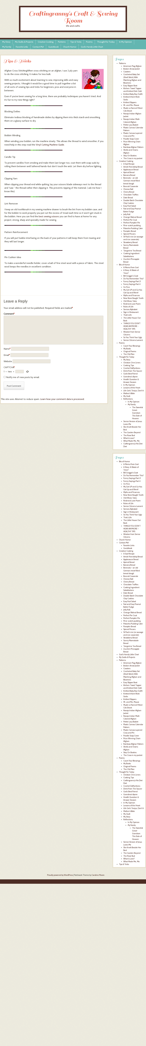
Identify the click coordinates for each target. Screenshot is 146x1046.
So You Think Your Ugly (132, 337)
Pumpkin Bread (129, 231)
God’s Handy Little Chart (92, 46)
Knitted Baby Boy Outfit (132, 94)
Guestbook (53, 46)
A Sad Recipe (128, 164)
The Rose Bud (129, 435)
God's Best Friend (130, 374)
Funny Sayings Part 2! (132, 281)
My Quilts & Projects (24, 42)
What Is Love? (129, 438)
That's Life (127, 315)
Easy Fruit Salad (129, 206)
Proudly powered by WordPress (60, 875)
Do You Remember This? (133, 279)
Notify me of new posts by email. (23, 377)
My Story (6, 42)
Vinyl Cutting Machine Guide (50, 144)
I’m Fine (126, 484)
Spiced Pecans (129, 234)
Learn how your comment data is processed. (62, 399)
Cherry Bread (128, 192)
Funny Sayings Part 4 (131, 284)
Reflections (128, 399)
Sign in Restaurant (131, 312)
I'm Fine (126, 287)
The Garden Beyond (131, 432)
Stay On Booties (130, 156)
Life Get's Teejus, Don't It (133, 391)
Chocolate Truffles (130, 195)
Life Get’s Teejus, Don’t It (133, 808)
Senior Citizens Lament (133, 340)
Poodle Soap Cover (131, 139)
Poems (89, 42)
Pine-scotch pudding (132, 225)
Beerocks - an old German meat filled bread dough (131, 181)
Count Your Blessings (131, 346)
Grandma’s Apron (130, 794)
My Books (127, 349)
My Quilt (126, 396)
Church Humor (69, 46)
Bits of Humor (124, 265)
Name (7, 348)
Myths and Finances (131, 295)
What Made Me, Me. (131, 441)
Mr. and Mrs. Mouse (131, 105)
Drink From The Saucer (132, 371)
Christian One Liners (131, 363)
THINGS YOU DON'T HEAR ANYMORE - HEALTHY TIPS (131, 326)
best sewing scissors (49, 216)
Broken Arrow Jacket (131, 69)
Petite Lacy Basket (130, 125)
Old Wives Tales (130, 301)
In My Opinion (125, 42)
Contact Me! (38, 46)
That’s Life (127, 517)
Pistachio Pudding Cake (133, 228)
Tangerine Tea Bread (132, 251)
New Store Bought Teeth (133, 298)
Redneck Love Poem (132, 304)
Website (8, 361)
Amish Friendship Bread (133, 167)
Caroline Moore (98, 875)
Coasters (126, 72)
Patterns (62, 42)
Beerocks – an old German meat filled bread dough (131, 570)
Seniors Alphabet (130, 309)
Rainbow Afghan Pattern (133, 147)
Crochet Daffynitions (131, 368)
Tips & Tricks (75, 42)
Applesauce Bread (130, 170)
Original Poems (129, 351)
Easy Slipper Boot (130, 86)
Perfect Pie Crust (130, 220)
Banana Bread (129, 175)
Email (7, 355)
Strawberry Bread (130, 242)
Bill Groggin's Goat (130, 276)
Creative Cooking (45, 42)
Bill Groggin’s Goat (130, 473)
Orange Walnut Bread (132, 217)
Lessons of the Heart (131, 388)
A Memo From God (131, 267)
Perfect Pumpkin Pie (131, 223)
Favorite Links (22, 46)
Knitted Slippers (129, 102)
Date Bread (128, 198)
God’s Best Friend (130, 791)
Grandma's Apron (130, 377)
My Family (6, 46)
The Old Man (128, 354)
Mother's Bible (129, 393)
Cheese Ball (128, 189)
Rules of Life (128, 307)
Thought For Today (106, 42)
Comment (9, 314)
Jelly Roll (126, 214)
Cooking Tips (128, 365)
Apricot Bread (128, 172)
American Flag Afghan (132, 66)
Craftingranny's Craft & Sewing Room (73, 17)
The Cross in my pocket (132, 158)
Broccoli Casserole (130, 186)
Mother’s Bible (129, 811)
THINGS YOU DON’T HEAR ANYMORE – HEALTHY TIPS (132, 529)
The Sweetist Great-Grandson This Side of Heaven (137, 413)
